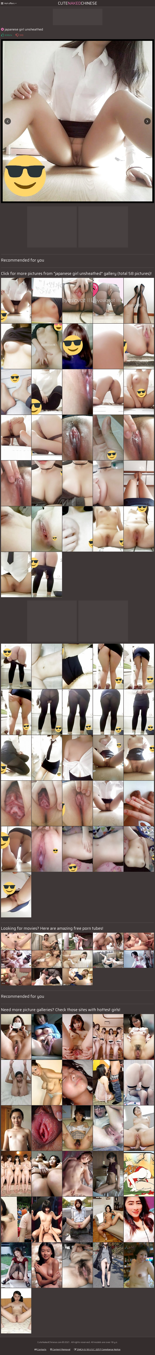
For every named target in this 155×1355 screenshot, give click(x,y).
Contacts (40, 1349)
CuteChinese (77, 3)
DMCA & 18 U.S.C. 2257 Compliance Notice (97, 1349)
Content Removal (60, 1349)
